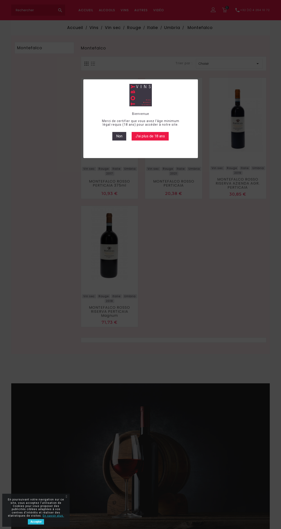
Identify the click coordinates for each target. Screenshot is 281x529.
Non (119, 136)
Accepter (36, 521)
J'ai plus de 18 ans (150, 136)
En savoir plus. (53, 515)
